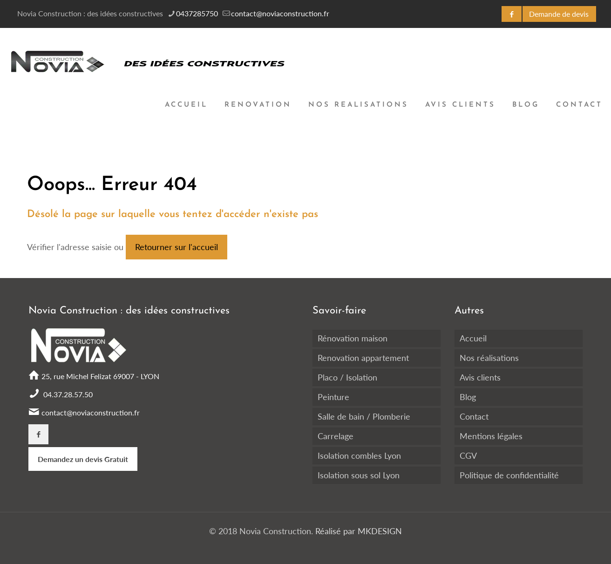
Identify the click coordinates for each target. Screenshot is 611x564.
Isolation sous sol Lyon (359, 475)
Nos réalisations (489, 358)
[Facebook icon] (511, 14)
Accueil (473, 338)
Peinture (333, 397)
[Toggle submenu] (258, 156)
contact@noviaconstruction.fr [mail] (280, 13)
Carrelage (335, 436)
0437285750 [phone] (197, 13)
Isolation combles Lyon (359, 455)
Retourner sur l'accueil (176, 247)
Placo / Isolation (347, 377)
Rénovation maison (352, 338)
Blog (468, 397)
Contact (474, 416)
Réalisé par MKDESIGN (357, 531)
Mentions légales (491, 436)
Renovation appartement (363, 358)
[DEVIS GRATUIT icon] (559, 14)
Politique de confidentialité (509, 475)
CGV (468, 455)
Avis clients (480, 377)
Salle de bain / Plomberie (364, 416)
